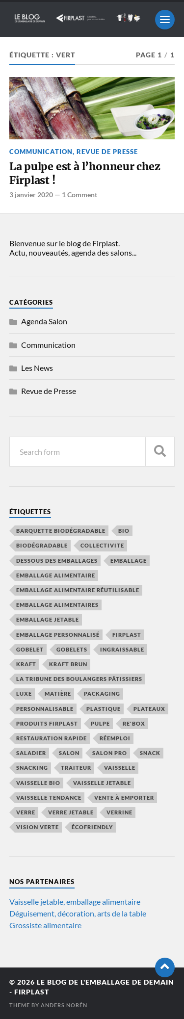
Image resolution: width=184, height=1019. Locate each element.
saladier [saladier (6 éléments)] (31, 753)
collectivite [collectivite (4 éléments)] (102, 545)
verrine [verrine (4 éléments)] (119, 812)
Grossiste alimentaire (45, 925)
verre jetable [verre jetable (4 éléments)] (71, 812)
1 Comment (79, 194)
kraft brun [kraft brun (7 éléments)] (68, 664)
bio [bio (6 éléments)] (124, 530)
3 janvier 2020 (31, 194)
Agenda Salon (44, 321)
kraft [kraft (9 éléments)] (26, 664)
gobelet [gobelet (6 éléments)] (30, 649)
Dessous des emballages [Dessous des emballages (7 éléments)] (57, 560)
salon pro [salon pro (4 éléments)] (109, 753)
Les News (37, 367)
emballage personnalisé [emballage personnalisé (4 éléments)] (58, 634)
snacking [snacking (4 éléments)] (32, 767)
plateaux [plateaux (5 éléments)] (149, 708)
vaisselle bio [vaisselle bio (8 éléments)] (38, 783)
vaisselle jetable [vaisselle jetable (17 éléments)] (102, 783)
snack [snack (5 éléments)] (150, 753)
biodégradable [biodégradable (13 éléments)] (42, 545)
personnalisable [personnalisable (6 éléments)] (45, 708)
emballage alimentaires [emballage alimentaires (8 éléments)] (57, 604)
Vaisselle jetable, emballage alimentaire (74, 901)
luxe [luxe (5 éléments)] (24, 693)
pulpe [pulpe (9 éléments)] (100, 723)
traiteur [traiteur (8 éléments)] (76, 767)
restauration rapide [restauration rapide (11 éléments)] (51, 738)
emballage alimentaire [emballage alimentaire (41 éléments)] (55, 575)
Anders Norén (64, 1005)
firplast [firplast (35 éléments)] (126, 634)
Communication (41, 152)
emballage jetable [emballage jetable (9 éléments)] (47, 619)
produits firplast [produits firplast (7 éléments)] (47, 723)
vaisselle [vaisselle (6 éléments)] (119, 767)
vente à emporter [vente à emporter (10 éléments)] (124, 797)
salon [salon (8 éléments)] (69, 753)
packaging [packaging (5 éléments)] (102, 693)
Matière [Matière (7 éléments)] (58, 693)
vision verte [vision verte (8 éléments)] (37, 827)
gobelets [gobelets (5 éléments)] (71, 649)
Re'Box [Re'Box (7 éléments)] (134, 723)
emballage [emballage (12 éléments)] (128, 560)
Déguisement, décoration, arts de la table (77, 913)
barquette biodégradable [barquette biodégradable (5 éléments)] (60, 530)
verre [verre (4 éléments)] (25, 812)
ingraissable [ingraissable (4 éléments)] (122, 649)
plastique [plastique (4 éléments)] (103, 708)
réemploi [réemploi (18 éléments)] (115, 738)
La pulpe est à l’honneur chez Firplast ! (84, 173)
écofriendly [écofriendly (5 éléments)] (92, 827)
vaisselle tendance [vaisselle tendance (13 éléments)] (48, 797)
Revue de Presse (107, 152)
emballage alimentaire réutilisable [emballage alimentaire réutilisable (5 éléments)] (77, 590)
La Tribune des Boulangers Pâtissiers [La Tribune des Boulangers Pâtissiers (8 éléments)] (79, 679)
